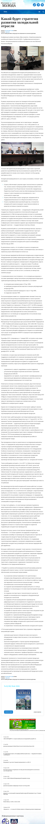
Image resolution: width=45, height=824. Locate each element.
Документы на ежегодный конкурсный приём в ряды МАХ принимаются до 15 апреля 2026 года (22, 794)
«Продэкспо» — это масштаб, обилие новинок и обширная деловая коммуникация (22, 809)
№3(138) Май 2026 (12, 686)
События (7, 32)
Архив (37, 712)
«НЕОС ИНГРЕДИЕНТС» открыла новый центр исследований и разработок (19, 738)
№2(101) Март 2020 (9, 30)
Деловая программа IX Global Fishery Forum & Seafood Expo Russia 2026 (18, 746)
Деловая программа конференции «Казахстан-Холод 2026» (16, 785)
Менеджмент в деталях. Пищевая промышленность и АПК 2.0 (17, 762)
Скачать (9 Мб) (8, 712)
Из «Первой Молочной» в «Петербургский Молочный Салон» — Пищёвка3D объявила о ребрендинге (22, 754)
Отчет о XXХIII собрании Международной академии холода (16, 778)
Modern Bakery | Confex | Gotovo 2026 (11, 801)
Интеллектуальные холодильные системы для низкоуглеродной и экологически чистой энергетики (21, 770)
